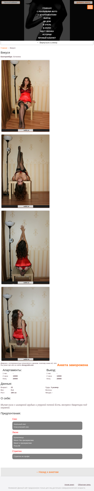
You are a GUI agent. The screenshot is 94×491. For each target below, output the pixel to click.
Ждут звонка (47, 31)
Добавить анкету (83, 2)
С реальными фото (47, 11)
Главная (47, 8)
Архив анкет (69, 485)
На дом (47, 21)
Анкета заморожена (72, 365)
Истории (46, 35)
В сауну (47, 28)
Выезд (47, 18)
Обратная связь (84, 485)
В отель (47, 25)
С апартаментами (47, 15)
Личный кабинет (10, 2)
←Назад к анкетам (47, 472)
